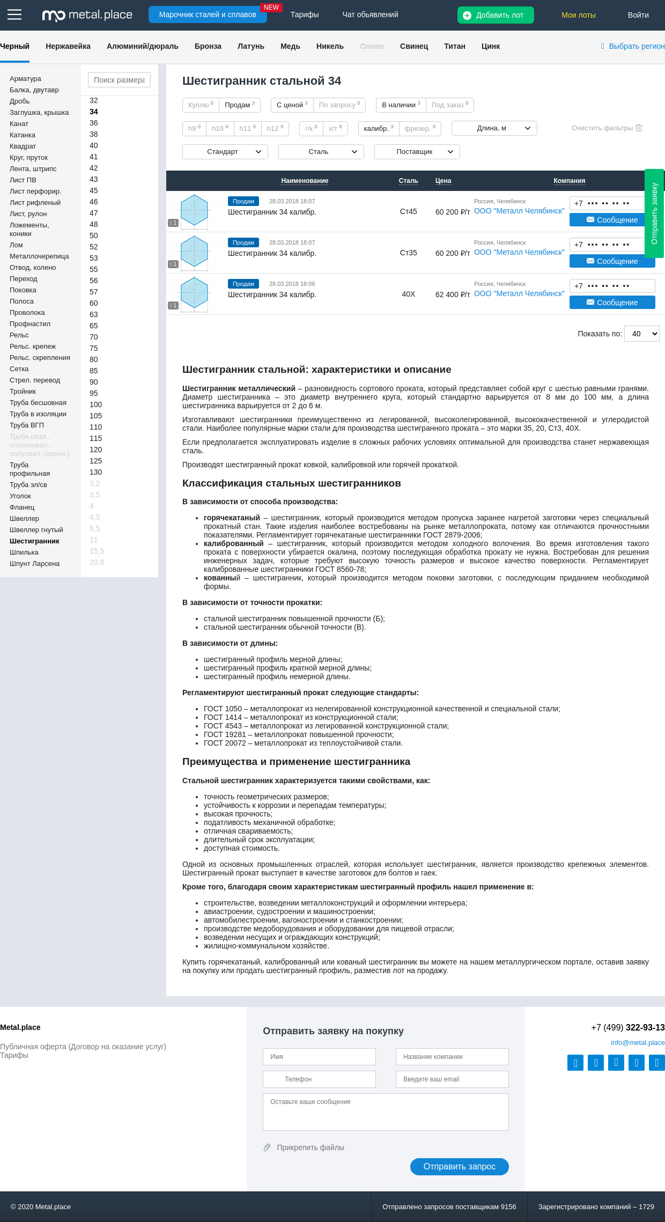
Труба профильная (30, 469)
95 (94, 393)
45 (94, 190)
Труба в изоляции (38, 414)
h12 (275, 128)
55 (94, 269)
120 (96, 449)
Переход (24, 279)
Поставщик (414, 152)
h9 (194, 128)
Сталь (318, 152)
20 (540, 428)
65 (94, 325)
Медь (290, 46)
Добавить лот (499, 15)
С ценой (292, 104)
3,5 (95, 494)
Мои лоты (578, 15)
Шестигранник (35, 541)
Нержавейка (68, 46)
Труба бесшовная (38, 403)
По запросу (339, 104)
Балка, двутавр (34, 90)
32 (94, 100)
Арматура (25, 79)
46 (94, 201)
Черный (14, 46)
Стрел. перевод (35, 380)
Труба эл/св (28, 485)
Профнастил (30, 324)
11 (94, 539)
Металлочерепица (39, 256)
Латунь (251, 46)
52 (94, 246)
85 (94, 370)
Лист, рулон (28, 214)
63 (94, 314)
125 (96, 461)
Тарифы (14, 1055)
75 (94, 348)
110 (96, 427)
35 (527, 428)
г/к (311, 128)
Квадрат (23, 146)
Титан (455, 46)
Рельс (19, 335)
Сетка (19, 369)
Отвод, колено (33, 267)
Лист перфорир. (36, 191)
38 (94, 134)
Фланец (22, 507)
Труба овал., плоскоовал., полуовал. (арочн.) (40, 445)
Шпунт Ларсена (35, 564)
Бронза (208, 46)
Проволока (27, 312)
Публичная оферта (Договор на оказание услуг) (83, 1046)
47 (94, 213)
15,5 (97, 551)
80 (94, 359)
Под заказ (450, 104)
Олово (372, 46)
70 (94, 337)
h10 (220, 128)
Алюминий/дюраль (143, 46)
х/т (335, 128)
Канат (19, 124)
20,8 (97, 562)
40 (94, 145)
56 (94, 280)
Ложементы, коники (29, 229)
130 (96, 472)
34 (94, 111)
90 (94, 382)
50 (94, 235)
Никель (330, 46)
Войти (638, 15)
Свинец (414, 46)
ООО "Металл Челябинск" (519, 211)
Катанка (22, 135)
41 (94, 156)
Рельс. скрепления (40, 358)
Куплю (200, 104)
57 (94, 292)
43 (94, 179)
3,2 (95, 483)
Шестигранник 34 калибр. (272, 212)
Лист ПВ (23, 180)
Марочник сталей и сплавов (207, 14)
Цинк (491, 46)
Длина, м (491, 128)
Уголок (20, 496)
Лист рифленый (35, 202)
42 (94, 168)
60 (94, 303)
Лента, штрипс (33, 169)
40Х (572, 428)
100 (96, 404)
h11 (248, 128)
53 (94, 258)
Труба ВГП (27, 425)
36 (94, 123)
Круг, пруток (29, 157)
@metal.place (638, 1043)
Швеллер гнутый (36, 530)
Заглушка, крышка (39, 112)
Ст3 (555, 428)
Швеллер (24, 518)
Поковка (23, 290)
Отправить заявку (654, 213)
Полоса (22, 301)
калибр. (379, 128)
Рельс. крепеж (33, 346)
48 (94, 224)
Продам (240, 104)
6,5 (95, 528)
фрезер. (420, 128)
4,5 (95, 517)
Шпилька (24, 552)
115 (96, 438)
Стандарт (222, 152)
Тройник (23, 391)
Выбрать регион (637, 46)
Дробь (19, 101)
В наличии (401, 104)
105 (96, 415)
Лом (16, 245)
